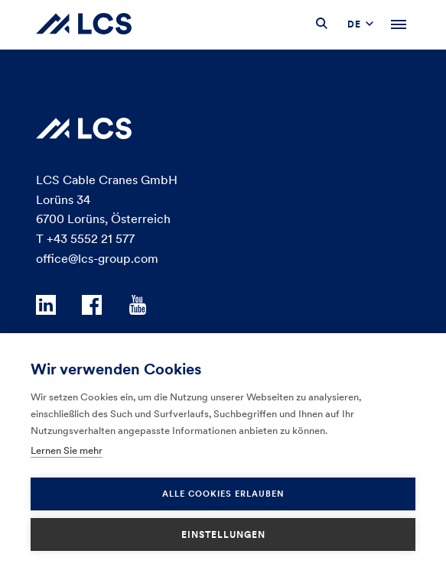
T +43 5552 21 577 (85, 238)
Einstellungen (223, 534)
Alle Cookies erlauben (223, 493)
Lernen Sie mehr (67, 450)
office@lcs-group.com (97, 258)
